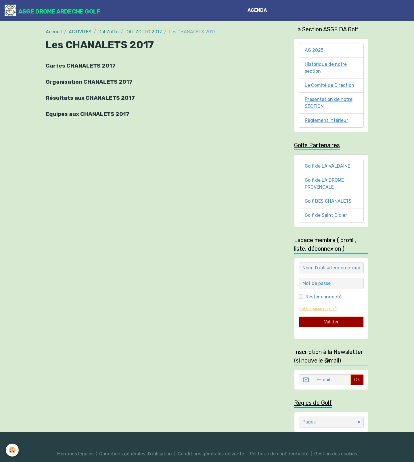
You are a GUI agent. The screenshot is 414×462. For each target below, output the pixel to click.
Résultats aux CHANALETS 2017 (90, 98)
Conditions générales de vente (211, 454)
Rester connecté (324, 297)
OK (357, 379)
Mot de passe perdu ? (318, 308)
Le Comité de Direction (329, 85)
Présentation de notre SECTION (328, 103)
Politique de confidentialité (279, 454)
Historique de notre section (326, 68)
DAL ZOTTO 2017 (143, 31)
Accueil (54, 31)
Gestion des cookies (335, 454)
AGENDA (257, 10)
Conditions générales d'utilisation (135, 454)
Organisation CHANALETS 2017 (89, 81)
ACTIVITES (80, 31)
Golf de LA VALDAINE (327, 166)
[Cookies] (12, 450)
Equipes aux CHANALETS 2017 (87, 114)
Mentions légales (75, 454)
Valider (331, 322)
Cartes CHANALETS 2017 (81, 65)
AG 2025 (314, 50)
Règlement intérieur (326, 120)
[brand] (52, 10)
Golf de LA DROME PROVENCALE (324, 183)
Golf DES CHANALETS (328, 201)
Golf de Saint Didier (326, 215)
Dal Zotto (108, 31)
